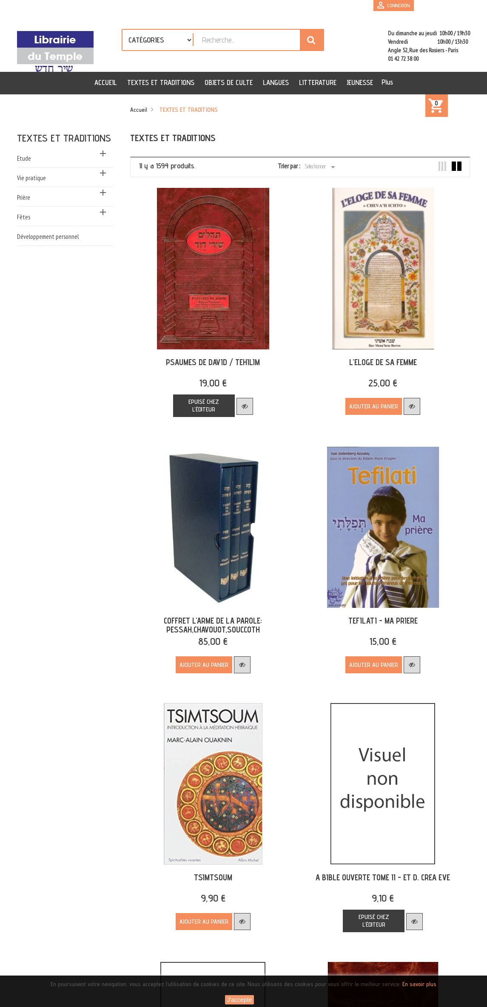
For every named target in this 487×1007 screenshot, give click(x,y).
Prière (23, 197)
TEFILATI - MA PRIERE (373, 608)
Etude (24, 158)
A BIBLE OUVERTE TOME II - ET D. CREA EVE (373, 858)
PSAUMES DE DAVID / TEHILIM (210, 355)
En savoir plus (419, 984)
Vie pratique (31, 178)
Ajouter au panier (364, 400)
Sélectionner (321, 167)
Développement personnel (48, 237)
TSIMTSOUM (210, 858)
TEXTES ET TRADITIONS (64, 138)
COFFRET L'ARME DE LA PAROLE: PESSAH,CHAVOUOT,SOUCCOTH (210, 612)
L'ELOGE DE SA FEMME (373, 355)
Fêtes (23, 217)
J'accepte (239, 999)
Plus (387, 82)
